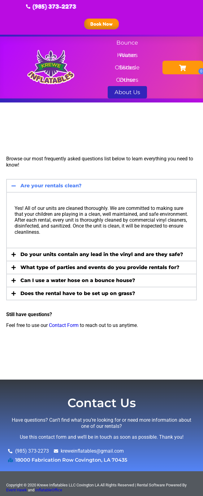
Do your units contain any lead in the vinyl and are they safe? (101, 254)
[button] (101, 186)
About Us (127, 93)
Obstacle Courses (127, 69)
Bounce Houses (127, 44)
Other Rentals (127, 81)
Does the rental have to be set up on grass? (77, 293)
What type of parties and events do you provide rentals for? (99, 267)
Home (14, 111)
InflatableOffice (48, 490)
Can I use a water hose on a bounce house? (77, 280)
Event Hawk (16, 490)
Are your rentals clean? (51, 186)
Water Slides (127, 56)
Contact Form (64, 325)
